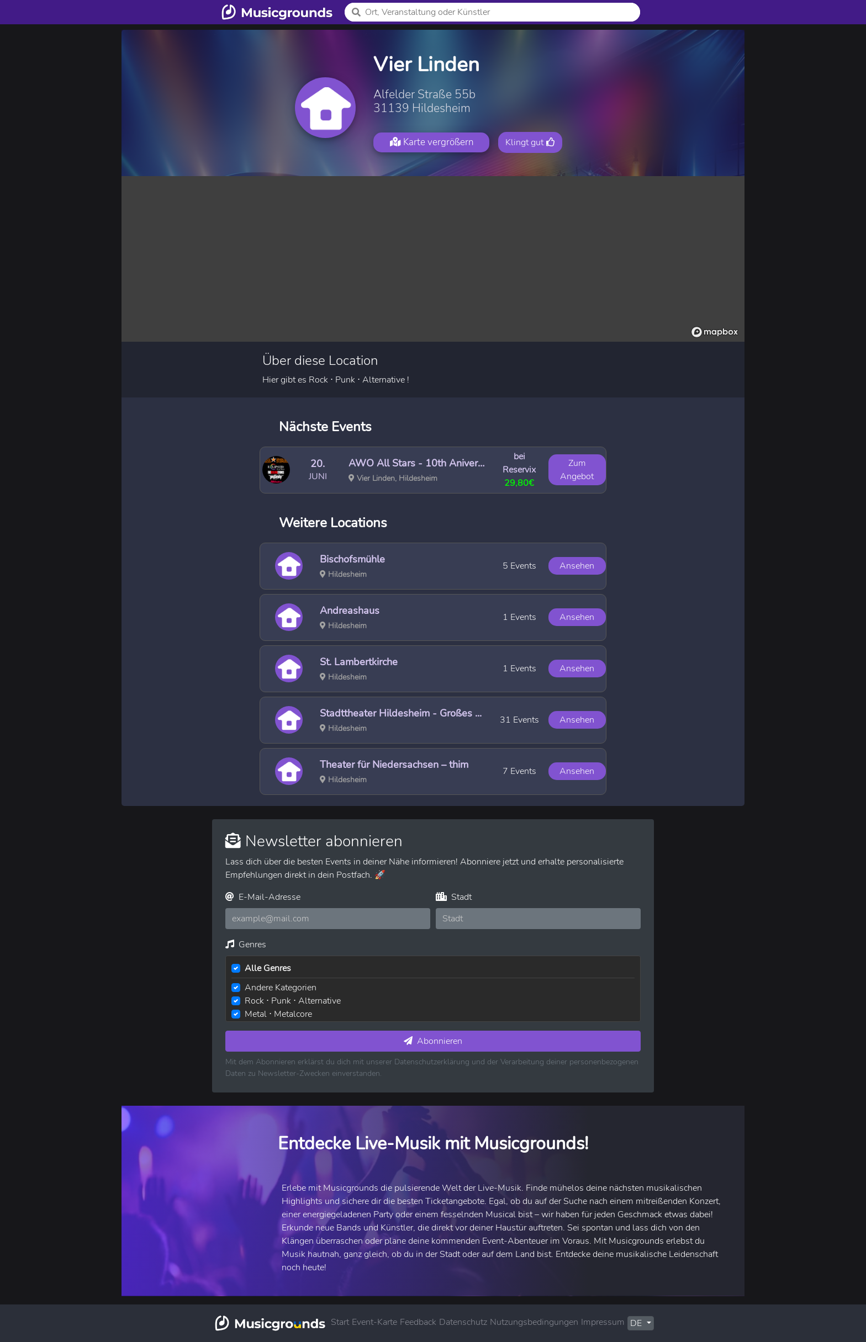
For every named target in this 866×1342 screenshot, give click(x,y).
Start (340, 1322)
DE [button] (637, 1323)
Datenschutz (463, 1322)
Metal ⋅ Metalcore (278, 1014)
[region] (433, 259)
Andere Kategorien (280, 988)
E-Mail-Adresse (262, 897)
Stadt (454, 897)
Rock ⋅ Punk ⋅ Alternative (293, 1001)
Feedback (418, 1322)
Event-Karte (374, 1322)
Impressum (603, 1322)
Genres (245, 944)
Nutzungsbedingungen (534, 1322)
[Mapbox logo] (714, 332)
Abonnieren (433, 1041)
